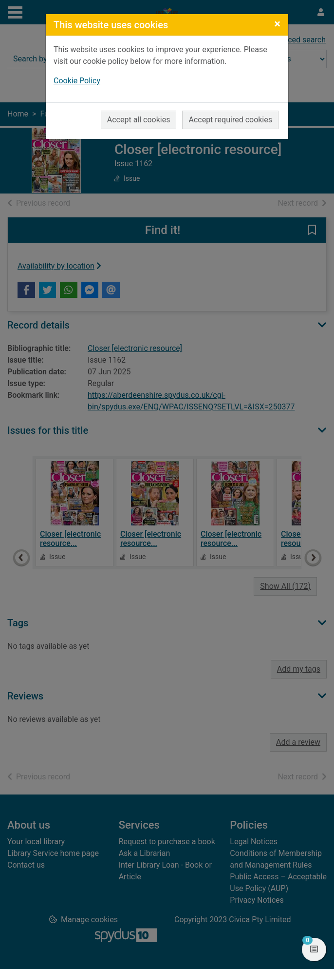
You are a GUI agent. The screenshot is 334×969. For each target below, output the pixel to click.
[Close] (277, 24)
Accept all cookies (138, 119)
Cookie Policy (77, 80)
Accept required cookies (230, 119)
